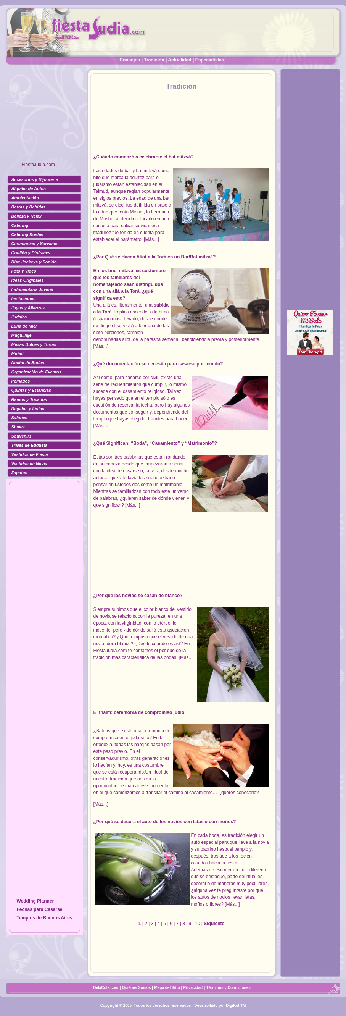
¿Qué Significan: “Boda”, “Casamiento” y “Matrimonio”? (155, 443)
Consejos (129, 60)
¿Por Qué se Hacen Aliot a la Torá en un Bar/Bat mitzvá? (154, 257)
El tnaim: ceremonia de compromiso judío (139, 712)
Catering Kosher (27, 234)
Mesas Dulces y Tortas (33, 344)
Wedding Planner (35, 901)
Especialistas (209, 60)
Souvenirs (21, 436)
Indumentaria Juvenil (32, 289)
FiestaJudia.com (38, 164)
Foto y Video (24, 271)
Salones (19, 417)
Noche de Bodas (27, 362)
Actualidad (179, 60)
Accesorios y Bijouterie (34, 179)
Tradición (154, 60)
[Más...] (151, 239)
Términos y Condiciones (228, 987)
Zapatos (19, 472)
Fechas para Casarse (39, 909)
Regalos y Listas (28, 408)
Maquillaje (21, 335)
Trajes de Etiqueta (29, 445)
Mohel (17, 353)
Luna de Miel (24, 326)
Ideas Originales (27, 280)
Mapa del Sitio (167, 987)
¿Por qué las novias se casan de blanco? (138, 595)
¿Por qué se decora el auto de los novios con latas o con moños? (164, 821)
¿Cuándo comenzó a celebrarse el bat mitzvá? (143, 157)
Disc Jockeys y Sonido (34, 262)
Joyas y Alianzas (28, 307)
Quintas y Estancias (31, 390)
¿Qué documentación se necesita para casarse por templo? (158, 364)
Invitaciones (23, 298)
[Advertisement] (44, 116)
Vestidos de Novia (29, 463)
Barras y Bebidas (28, 207)
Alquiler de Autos (28, 188)
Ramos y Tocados (29, 399)
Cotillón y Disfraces (31, 252)
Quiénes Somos (137, 987)
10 (197, 923)
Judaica (19, 317)
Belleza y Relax (26, 216)
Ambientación (25, 197)
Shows (18, 427)
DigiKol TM (236, 1005)
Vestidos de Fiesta (29, 454)
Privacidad (193, 987)
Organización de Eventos (36, 372)
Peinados (20, 381)
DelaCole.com (105, 987)
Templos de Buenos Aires (44, 918)
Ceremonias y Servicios (35, 243)
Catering (20, 225)
